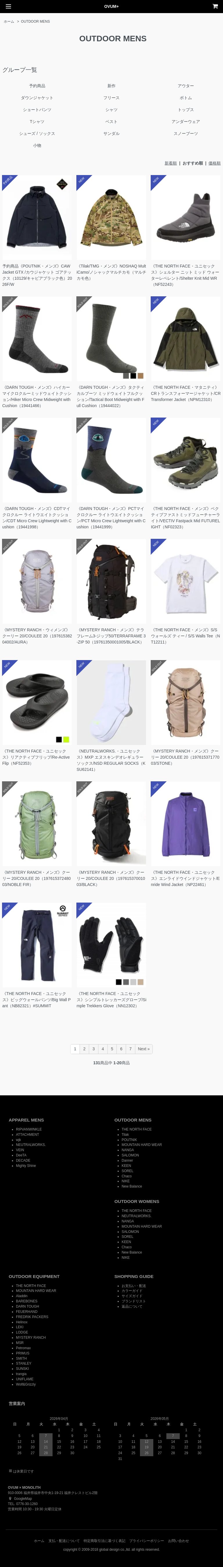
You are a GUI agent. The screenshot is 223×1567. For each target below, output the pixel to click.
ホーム (9, 21)
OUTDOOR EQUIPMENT (34, 1276)
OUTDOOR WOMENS (136, 1201)
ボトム (186, 97)
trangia (21, 1374)
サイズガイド (132, 1296)
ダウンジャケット (37, 97)
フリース (111, 97)
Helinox (22, 1322)
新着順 (171, 163)
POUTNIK (129, 1140)
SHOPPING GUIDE (134, 1276)
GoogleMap (20, 1499)
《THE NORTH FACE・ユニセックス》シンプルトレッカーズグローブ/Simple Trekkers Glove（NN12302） (111, 999)
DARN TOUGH (27, 1306)
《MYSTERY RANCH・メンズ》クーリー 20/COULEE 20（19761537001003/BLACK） (111, 878)
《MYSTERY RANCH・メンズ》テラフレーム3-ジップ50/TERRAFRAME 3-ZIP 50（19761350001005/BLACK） (111, 635)
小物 (37, 145)
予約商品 (37, 85)
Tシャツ (37, 121)
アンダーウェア (186, 121)
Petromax (23, 1348)
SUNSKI (22, 1369)
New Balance (132, 1186)
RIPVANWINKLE (29, 1129)
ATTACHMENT (27, 1135)
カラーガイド (132, 1291)
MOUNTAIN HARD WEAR (142, 1145)
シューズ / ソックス (37, 133)
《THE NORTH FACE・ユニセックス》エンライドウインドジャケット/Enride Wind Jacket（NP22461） (185, 878)
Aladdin (22, 1296)
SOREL (127, 1171)
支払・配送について (64, 1541)
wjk (18, 1140)
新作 (111, 85)
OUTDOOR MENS (35, 21)
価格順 (214, 163)
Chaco (127, 1176)
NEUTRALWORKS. (31, 1145)
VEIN (20, 1150)
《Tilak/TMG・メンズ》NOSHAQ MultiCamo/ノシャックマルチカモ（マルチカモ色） (111, 272)
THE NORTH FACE (137, 1129)
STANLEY (23, 1363)
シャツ (111, 109)
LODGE (22, 1332)
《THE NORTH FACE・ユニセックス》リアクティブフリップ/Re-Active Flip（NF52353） (36, 757)
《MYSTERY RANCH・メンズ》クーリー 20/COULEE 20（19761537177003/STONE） (185, 757)
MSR (20, 1343)
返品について (132, 1306)
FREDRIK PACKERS (32, 1317)
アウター (186, 85)
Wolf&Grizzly (26, 1384)
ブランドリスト (134, 1301)
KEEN (126, 1166)
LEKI (20, 1327)
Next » (144, 1049)
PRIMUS (22, 1353)
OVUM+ (111, 6)
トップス (186, 109)
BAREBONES (26, 1301)
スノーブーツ (186, 133)
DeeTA (21, 1155)
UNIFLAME (24, 1379)
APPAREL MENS (26, 1119)
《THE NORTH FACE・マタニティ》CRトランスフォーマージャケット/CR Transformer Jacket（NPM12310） (186, 393)
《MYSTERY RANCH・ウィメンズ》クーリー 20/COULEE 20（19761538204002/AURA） (37, 635)
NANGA (128, 1150)
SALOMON (130, 1155)
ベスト (111, 121)
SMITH (21, 1358)
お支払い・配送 (134, 1286)
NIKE (126, 1181)
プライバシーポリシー (146, 1541)
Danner (127, 1160)
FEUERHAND (26, 1312)
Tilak (125, 1135)
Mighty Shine (26, 1166)
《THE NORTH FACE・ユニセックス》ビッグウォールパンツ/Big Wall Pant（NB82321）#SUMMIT (36, 999)
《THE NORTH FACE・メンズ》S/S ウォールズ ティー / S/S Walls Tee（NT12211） (185, 635)
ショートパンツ (37, 109)
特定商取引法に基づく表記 (104, 1541)
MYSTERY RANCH (31, 1338)
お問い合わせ (178, 1541)
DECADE (23, 1160)
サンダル (111, 133)
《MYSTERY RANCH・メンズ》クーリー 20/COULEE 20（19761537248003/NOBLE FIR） (36, 878)
